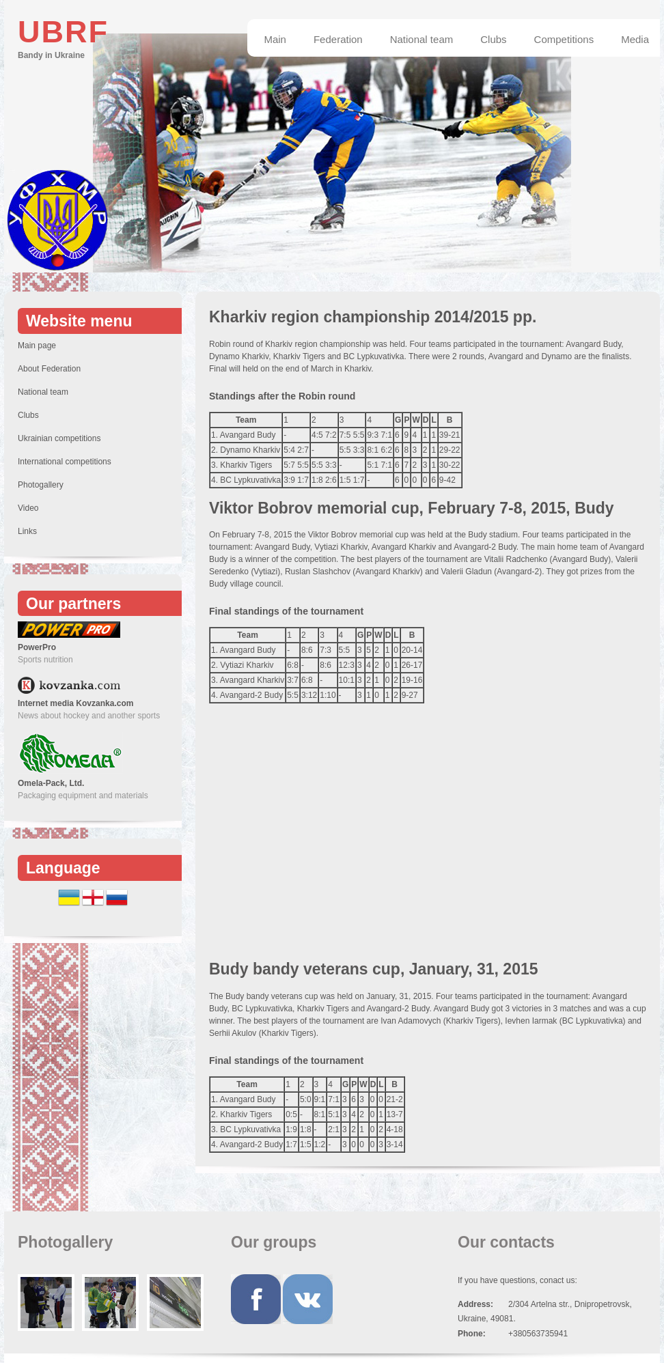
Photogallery (41, 485)
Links (27, 531)
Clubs (28, 415)
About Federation (49, 369)
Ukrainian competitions (59, 438)
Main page (37, 345)
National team (43, 392)
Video (28, 508)
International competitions (64, 461)
